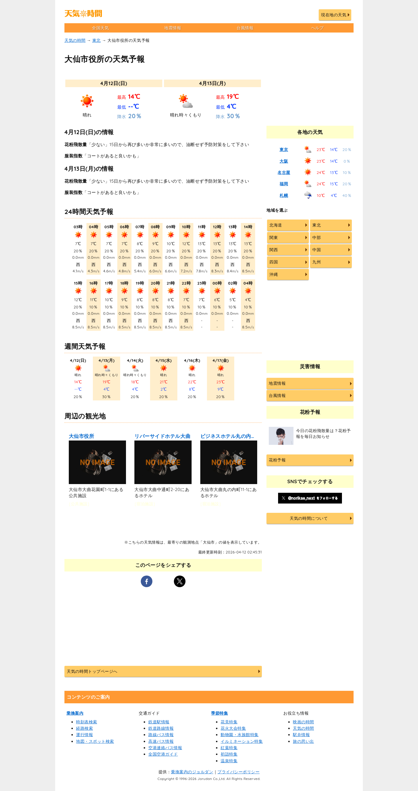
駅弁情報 (301, 734)
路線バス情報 (161, 734)
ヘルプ (317, 27)
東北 (96, 40)
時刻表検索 (86, 722)
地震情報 (172, 27)
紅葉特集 (229, 747)
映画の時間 (303, 722)
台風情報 (245, 27)
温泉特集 (229, 760)
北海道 (275, 225)
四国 (273, 262)
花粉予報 (277, 460)
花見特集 (229, 722)
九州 (316, 262)
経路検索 (84, 728)
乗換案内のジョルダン (192, 771)
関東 (273, 237)
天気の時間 (75, 40)
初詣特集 (229, 754)
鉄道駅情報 (159, 722)
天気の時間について (309, 518)
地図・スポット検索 (95, 741)
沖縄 (273, 274)
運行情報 (84, 734)
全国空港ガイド (163, 754)
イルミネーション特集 (242, 741)
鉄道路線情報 (161, 728)
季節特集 (219, 713)
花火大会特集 (233, 728)
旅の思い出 (303, 741)
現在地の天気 (333, 14)
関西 (273, 249)
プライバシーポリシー (238, 771)
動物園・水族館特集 (240, 734)
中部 (316, 237)
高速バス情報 (161, 741)
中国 (316, 249)
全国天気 (100, 27)
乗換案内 (74, 713)
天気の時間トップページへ (92, 671)
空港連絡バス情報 (165, 747)
